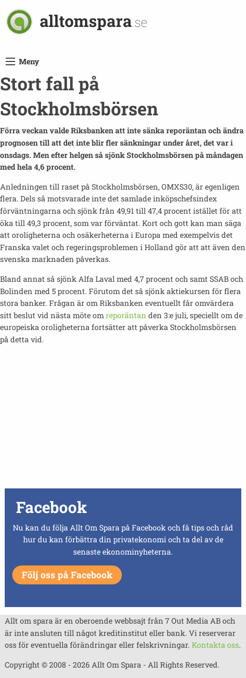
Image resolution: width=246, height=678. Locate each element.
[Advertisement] (123, 419)
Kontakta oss (215, 645)
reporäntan (126, 315)
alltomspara (93, 20)
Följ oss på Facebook (67, 575)
